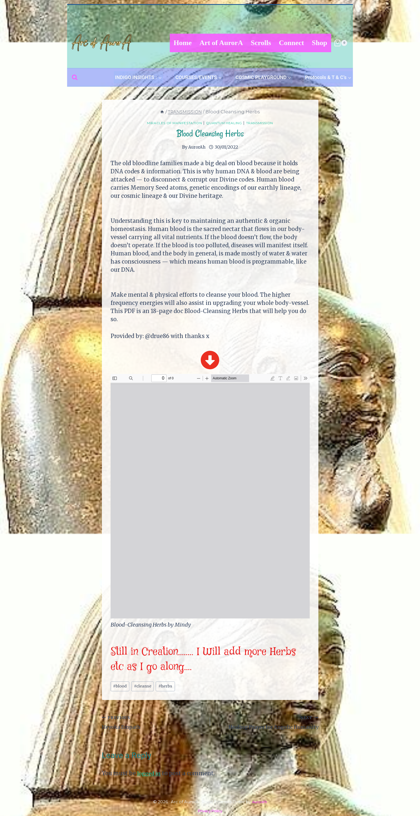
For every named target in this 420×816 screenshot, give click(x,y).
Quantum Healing (227, 122)
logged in (150, 776)
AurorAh (197, 147)
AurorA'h (259, 801)
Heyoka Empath (153, 724)
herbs (171, 687)
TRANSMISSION (270, 122)
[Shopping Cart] (340, 43)
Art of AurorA (221, 43)
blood (120, 687)
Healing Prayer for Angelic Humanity (266, 724)
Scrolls (261, 43)
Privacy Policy (210, 810)
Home (183, 43)
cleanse (146, 687)
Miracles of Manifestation (167, 122)
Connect (291, 43)
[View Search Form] (74, 77)
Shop (319, 43)
